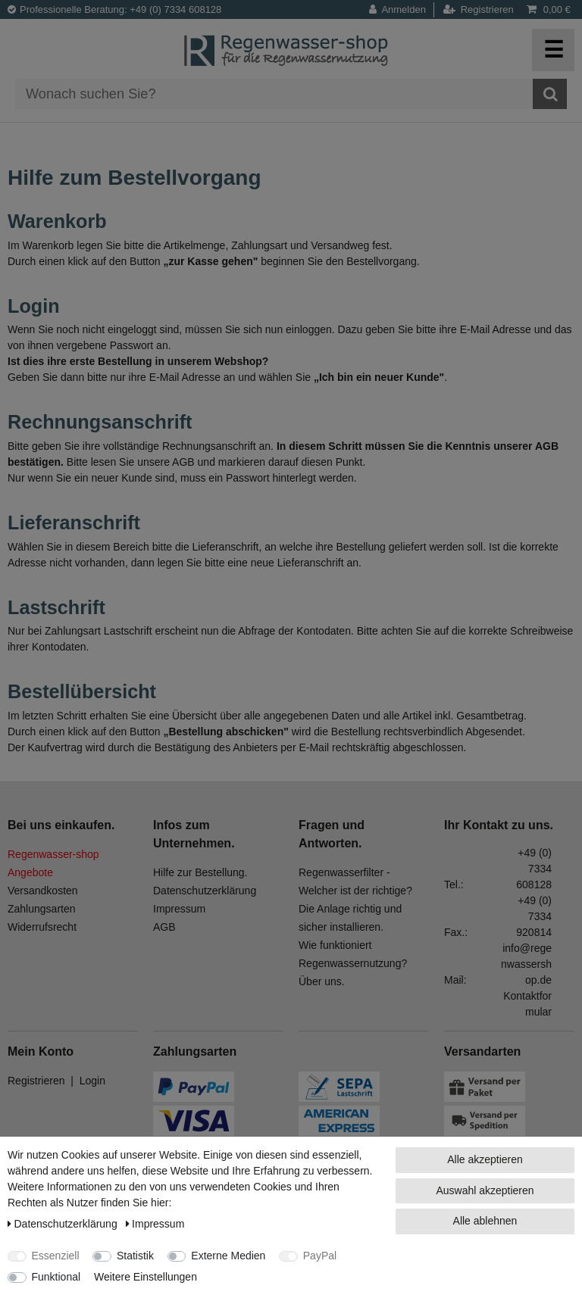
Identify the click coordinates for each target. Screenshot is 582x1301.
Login (92, 1081)
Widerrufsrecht (42, 927)
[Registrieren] (478, 9)
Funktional (56, 1277)
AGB (164, 927)
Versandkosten (43, 890)
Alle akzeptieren (485, 1159)
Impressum (179, 909)
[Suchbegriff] (274, 94)
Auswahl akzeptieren (485, 1190)
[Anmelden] (401, 9)
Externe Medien (228, 1256)
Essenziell (56, 1256)
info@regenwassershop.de (526, 964)
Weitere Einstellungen (145, 1277)
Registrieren (36, 1081)
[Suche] (550, 94)
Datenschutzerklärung (204, 890)
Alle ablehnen (485, 1221)
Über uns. (322, 981)
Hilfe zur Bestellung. (200, 872)
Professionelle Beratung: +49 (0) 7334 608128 (114, 9)
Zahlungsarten (42, 909)
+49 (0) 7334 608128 (534, 869)
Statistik (135, 1256)
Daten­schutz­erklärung (64, 1224)
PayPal (319, 1256)
